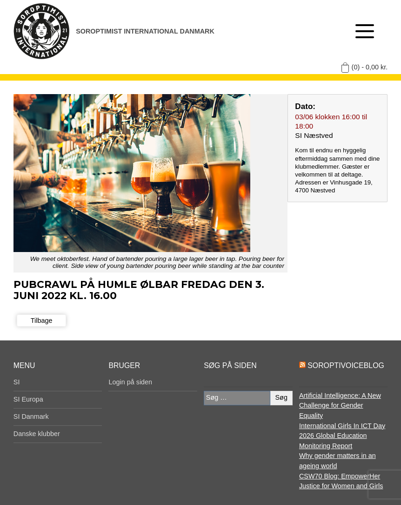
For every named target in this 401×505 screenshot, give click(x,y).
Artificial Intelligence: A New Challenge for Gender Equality (340, 405)
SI (16, 382)
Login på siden (130, 382)
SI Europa (28, 399)
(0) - (370, 67)
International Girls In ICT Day (342, 426)
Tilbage (42, 320)
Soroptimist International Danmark (145, 31)
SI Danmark (31, 416)
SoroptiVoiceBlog (345, 365)
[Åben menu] (364, 31)
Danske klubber (36, 433)
